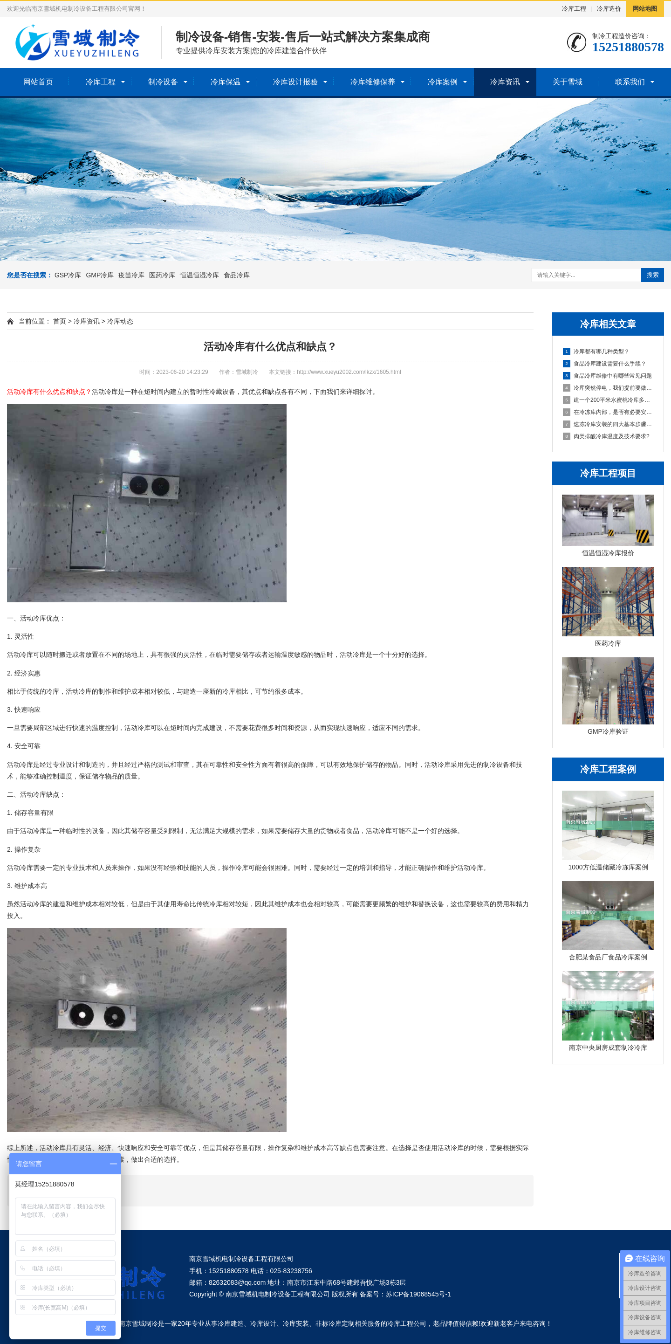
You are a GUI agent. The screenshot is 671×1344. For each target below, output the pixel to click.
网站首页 (38, 82)
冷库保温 (225, 82)
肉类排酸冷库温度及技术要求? (606, 436)
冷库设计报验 (295, 82)
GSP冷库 (68, 275)
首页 (59, 321)
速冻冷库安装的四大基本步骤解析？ (608, 424)
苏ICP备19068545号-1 (418, 1294)
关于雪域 (567, 82)
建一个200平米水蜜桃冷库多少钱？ (608, 400)
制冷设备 (163, 82)
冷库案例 (443, 82)
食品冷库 (237, 275)
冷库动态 (120, 321)
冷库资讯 (505, 82)
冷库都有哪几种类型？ (596, 351)
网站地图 (645, 8)
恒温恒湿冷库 (199, 275)
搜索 (653, 274)
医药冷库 (162, 275)
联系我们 (630, 82)
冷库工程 (574, 8)
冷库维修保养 (372, 82)
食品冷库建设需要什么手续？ (604, 363)
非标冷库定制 (335, 1323)
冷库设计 (263, 1323)
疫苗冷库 (131, 275)
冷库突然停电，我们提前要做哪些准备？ (608, 388)
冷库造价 (609, 8)
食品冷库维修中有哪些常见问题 (607, 375)
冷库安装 (296, 1323)
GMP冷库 (100, 275)
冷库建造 (231, 1323)
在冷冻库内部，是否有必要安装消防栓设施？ (608, 412)
